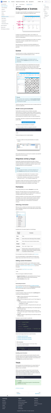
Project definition (4, 5)
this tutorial (36, 254)
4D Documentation (21, 400)
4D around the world (38, 403)
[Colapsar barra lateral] (7, 396)
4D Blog (3, 400)
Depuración (3, 27)
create (34, 265)
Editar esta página (20, 388)
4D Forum (4, 402)
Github (3, 408)
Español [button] (31, 1)
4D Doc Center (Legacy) (22, 402)
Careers (35, 405)
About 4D (36, 400)
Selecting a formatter (46, 13)
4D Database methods (5, 29)
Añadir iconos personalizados (46, 7)
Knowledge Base (21, 403)
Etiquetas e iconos (5, 16)
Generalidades (4, 7)
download (32, 264)
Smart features (4, 25)
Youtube (3, 407)
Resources (20, 407)
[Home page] (17, 4)
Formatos (45, 11)
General (3, 9)
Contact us (36, 402)
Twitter (3, 405)
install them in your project (27, 269)
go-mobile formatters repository (25, 265)
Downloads (20, 405)
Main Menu (4, 18)
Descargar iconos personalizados (28, 122)
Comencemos (3, 4)
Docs (9, 1)
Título (44, 17)
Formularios (4, 20)
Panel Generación (5, 23)
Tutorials (12, 1)
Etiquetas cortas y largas (46, 9)
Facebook (4, 403)
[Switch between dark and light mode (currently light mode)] (42, 1)
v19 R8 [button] (39, 1)
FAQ (27, 1)
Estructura (4, 11)
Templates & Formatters (20, 1)
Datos (3, 13)
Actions (3, 14)
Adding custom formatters (46, 16)
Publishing (4, 21)
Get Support (20, 408)
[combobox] (47, 2)
